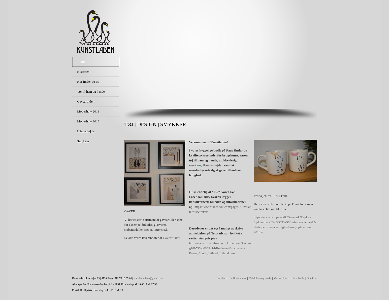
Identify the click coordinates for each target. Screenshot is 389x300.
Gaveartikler (171, 238)
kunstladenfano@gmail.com (148, 278)
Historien (221, 278)
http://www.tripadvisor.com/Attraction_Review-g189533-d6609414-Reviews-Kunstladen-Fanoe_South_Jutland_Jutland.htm (221, 248)
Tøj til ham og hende (260, 278)
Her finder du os (237, 278)
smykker (195, 165)
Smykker (312, 278)
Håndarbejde (212, 165)
